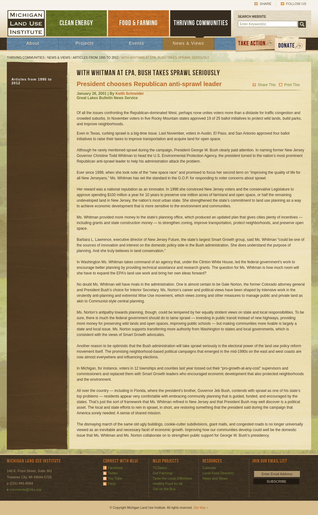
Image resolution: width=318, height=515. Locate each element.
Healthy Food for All (168, 483)
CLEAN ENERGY (76, 23)
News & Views (188, 43)
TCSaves (160, 468)
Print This (292, 85)
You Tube (115, 478)
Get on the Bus (164, 489)
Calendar (209, 468)
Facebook (115, 468)
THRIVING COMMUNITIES (201, 23)
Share (265, 4)
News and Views (215, 478)
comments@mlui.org (25, 489)
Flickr (112, 483)
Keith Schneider (130, 93)
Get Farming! (163, 473)
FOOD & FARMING (138, 23)
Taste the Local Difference (172, 478)
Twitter (113, 473)
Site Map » (200, 507)
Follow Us (296, 4)
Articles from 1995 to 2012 (95, 57)
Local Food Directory (218, 473)
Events (136, 43)
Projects (84, 43)
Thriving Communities (26, 57)
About (32, 43)
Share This (267, 85)
